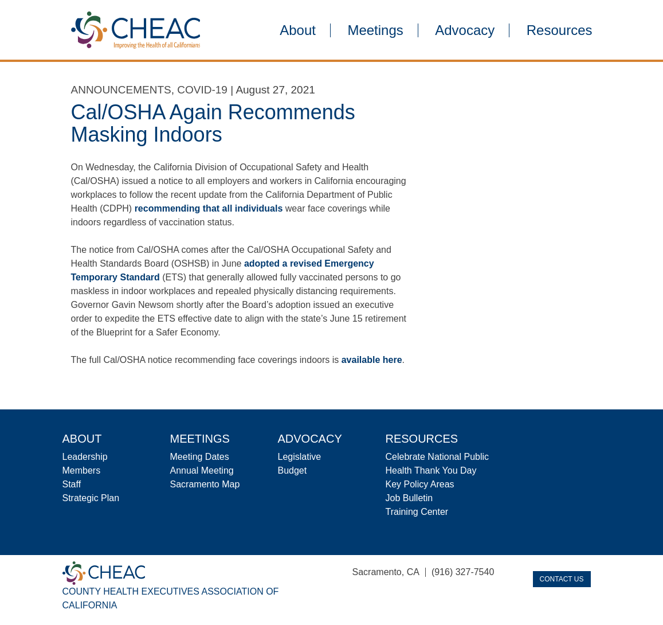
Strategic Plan (91, 498)
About (298, 30)
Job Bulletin (409, 498)
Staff (71, 484)
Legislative (299, 457)
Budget (292, 470)
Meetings (375, 30)
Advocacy (465, 30)
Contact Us (562, 579)
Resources (560, 30)
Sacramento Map (205, 484)
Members (81, 470)
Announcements (121, 90)
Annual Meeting (202, 470)
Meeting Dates (199, 457)
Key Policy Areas (420, 484)
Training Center (417, 512)
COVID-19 (202, 90)
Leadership (85, 457)
